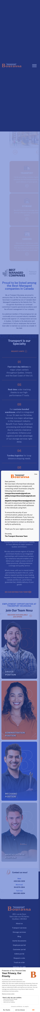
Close (35, 474)
